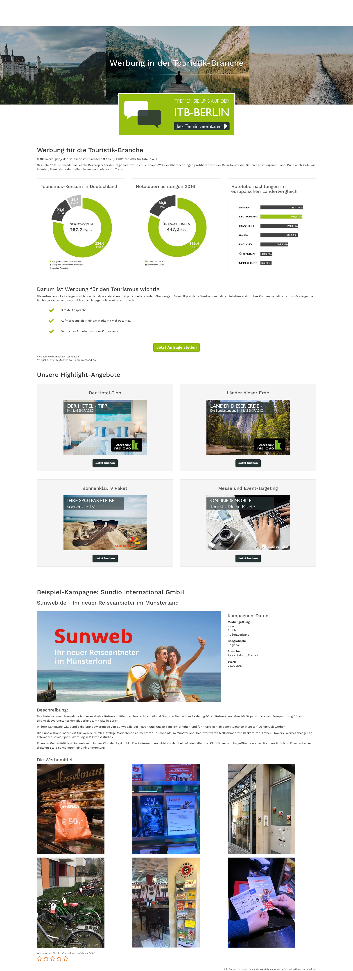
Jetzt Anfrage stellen (176, 347)
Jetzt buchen (105, 463)
